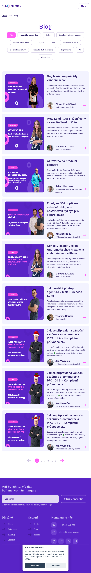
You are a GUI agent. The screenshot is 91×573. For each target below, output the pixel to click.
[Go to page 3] (45, 460)
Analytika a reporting (29, 35)
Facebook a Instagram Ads (70, 35)
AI (80, 50)
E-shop (49, 35)
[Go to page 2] (41, 460)
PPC (53, 42)
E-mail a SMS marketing (43, 50)
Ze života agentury (18, 50)
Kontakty (8, 542)
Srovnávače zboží (70, 42)
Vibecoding (45, 57)
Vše (11, 35)
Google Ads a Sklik (21, 42)
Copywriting (66, 50)
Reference (9, 536)
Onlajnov (40, 42)
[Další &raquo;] (62, 461)
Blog (33, 536)
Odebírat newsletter (73, 506)
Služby (8, 531)
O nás (33, 531)
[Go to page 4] (48, 460)
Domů (4, 16)
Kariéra (34, 542)
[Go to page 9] (55, 460)
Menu (83, 6)
